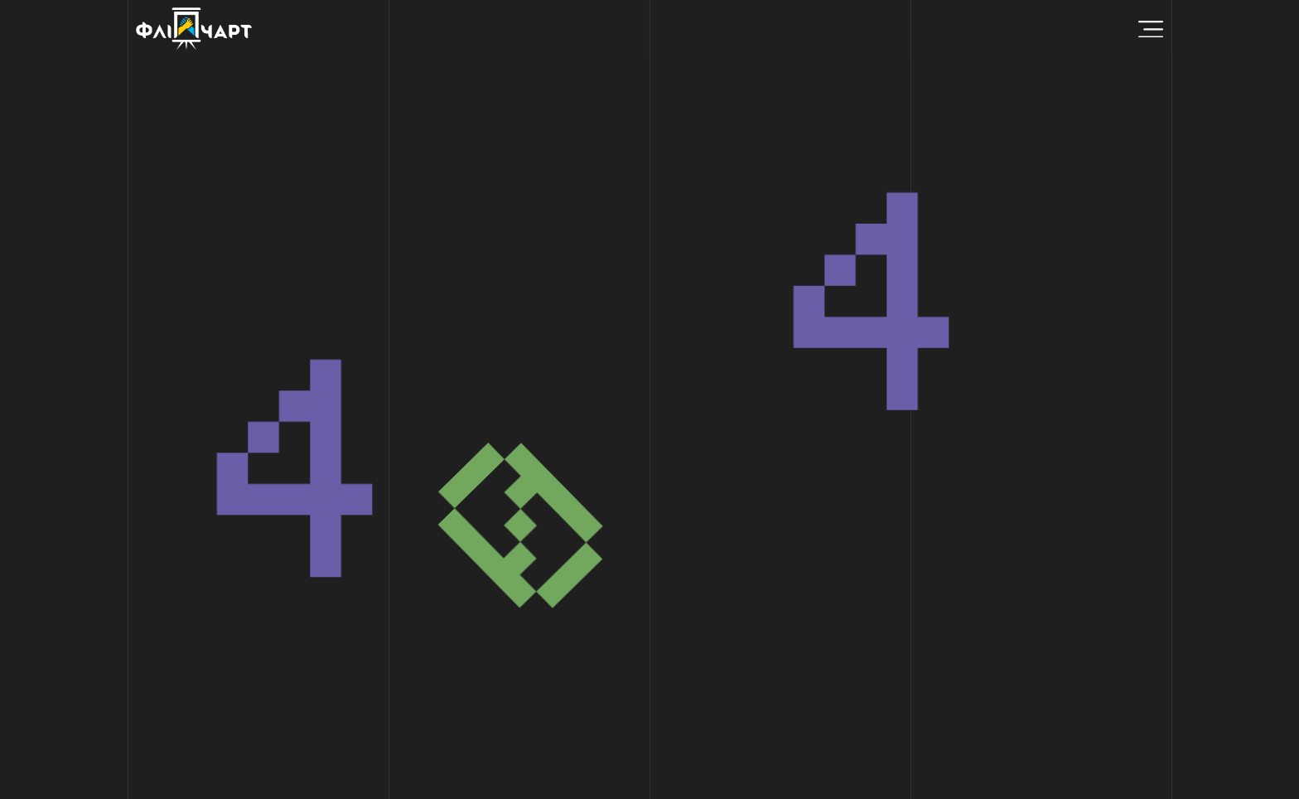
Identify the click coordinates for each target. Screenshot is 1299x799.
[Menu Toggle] (1150, 29)
